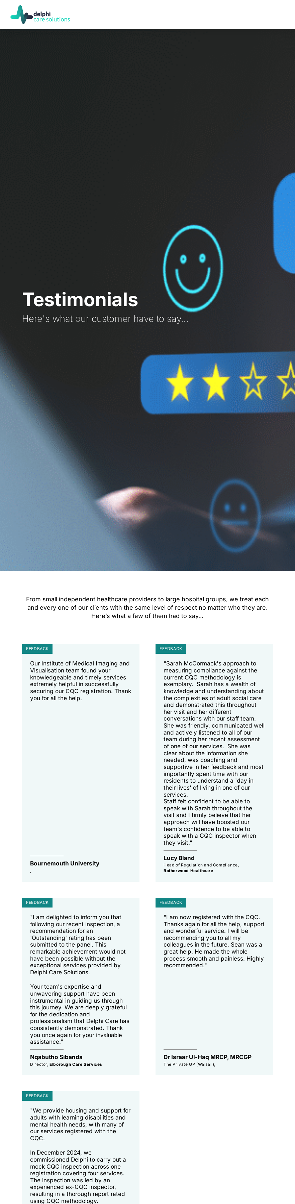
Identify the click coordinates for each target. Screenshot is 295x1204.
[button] (279, 15)
